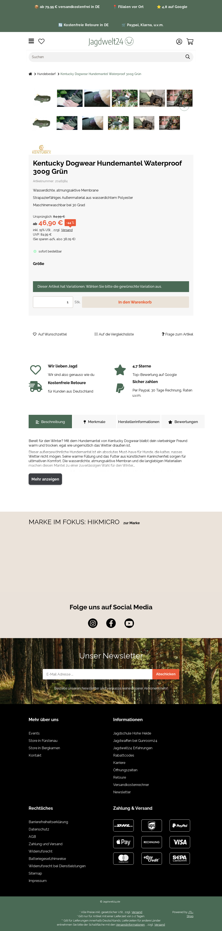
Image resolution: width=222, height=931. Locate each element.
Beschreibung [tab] (50, 422)
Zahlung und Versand (45, 844)
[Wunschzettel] (41, 41)
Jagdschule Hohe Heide (132, 733)
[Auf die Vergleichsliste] (184, 94)
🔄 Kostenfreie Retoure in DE (83, 25)
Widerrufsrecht (40, 851)
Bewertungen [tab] (183, 422)
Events (34, 733)
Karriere (119, 763)
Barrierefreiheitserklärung (48, 822)
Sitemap (35, 873)
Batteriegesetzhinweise (47, 859)
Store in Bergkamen (44, 748)
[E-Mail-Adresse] (98, 674)
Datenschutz (39, 829)
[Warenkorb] (189, 42)
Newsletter (122, 792)
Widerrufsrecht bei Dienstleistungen (57, 866)
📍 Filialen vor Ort (128, 7)
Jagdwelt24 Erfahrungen (132, 748)
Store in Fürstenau (43, 741)
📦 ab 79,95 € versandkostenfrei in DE (67, 7)
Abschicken (166, 674)
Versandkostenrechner (131, 785)
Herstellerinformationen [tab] (138, 422)
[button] (179, 42)
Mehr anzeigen (45, 479)
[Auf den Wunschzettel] (184, 106)
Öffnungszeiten (125, 770)
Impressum (38, 881)
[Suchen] (106, 57)
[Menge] (53, 302)
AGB (32, 837)
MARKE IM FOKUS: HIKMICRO (75, 522)
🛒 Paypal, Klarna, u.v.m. (142, 25)
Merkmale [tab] (94, 422)
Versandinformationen (130, 924)
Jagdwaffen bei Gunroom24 (135, 741)
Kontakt (35, 755)
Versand (67, 230)
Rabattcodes (123, 755)
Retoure (119, 777)
